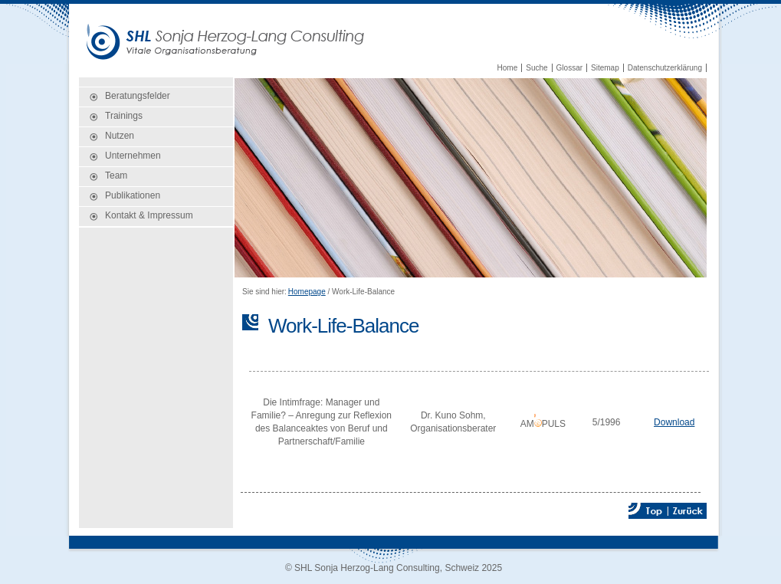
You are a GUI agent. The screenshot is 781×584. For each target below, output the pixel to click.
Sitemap (605, 68)
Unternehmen (133, 155)
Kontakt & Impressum (149, 215)
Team (116, 175)
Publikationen (132, 195)
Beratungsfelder (137, 95)
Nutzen (119, 135)
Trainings (124, 115)
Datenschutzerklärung (665, 68)
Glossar (569, 68)
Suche (536, 68)
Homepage (307, 291)
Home (507, 68)
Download (674, 422)
